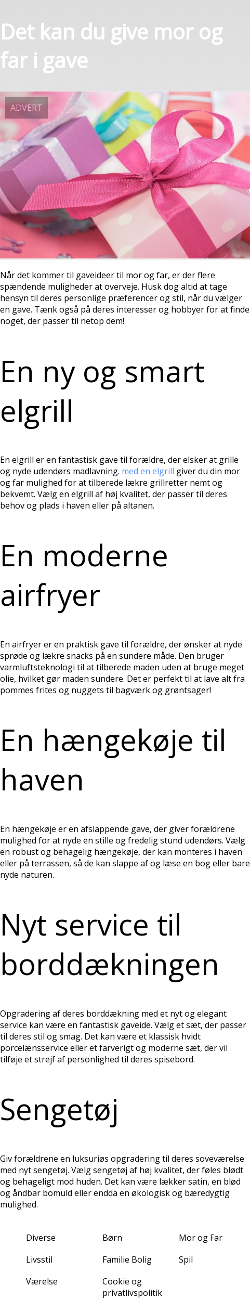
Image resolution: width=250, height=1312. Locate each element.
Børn (112, 1237)
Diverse (41, 1237)
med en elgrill (148, 471)
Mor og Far (200, 1237)
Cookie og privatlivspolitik (132, 1287)
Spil (186, 1259)
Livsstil (39, 1259)
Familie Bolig (127, 1259)
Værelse (42, 1281)
